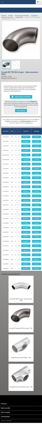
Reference (6, 131)
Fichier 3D (26, 131)
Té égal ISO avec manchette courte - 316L (21, 387)
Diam (12, 131)
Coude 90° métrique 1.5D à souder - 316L (21, 328)
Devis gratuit (21, 110)
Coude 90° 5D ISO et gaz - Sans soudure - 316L (21, 299)
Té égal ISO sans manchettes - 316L (21, 357)
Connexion (26, 137)
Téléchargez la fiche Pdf (21, 97)
